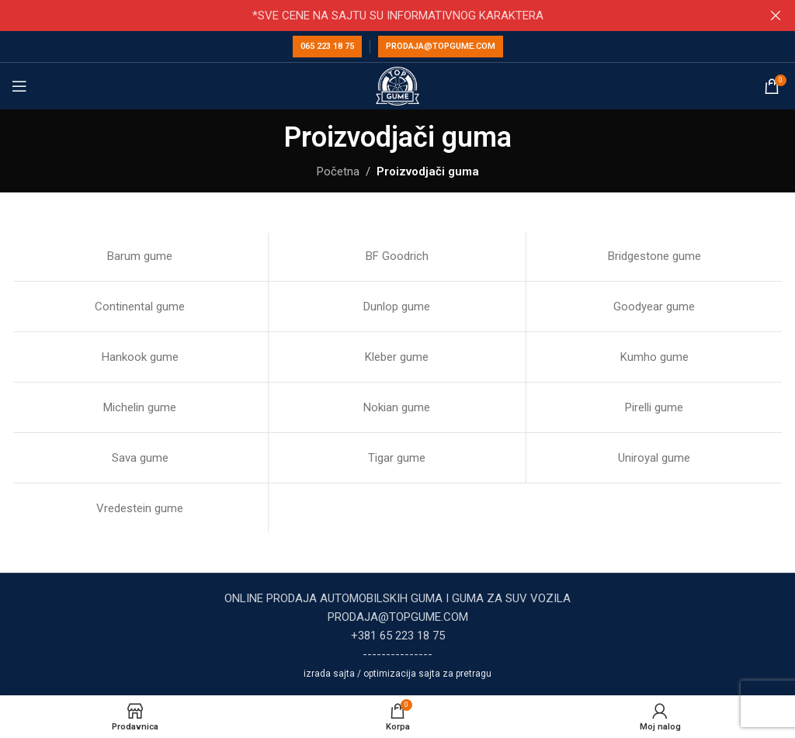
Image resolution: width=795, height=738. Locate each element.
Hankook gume (140, 357)
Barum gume (139, 256)
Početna (338, 171)
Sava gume (140, 458)
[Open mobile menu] (19, 86)
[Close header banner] (775, 15)
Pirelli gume (654, 407)
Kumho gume (654, 357)
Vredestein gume (139, 508)
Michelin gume (139, 407)
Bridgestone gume (654, 256)
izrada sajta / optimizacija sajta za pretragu (397, 673)
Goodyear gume (654, 307)
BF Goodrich (397, 256)
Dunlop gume (396, 307)
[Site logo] (398, 85)
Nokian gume (396, 407)
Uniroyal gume (654, 458)
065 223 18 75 (327, 46)
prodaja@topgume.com (440, 46)
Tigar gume (396, 458)
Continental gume (140, 307)
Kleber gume (397, 357)
